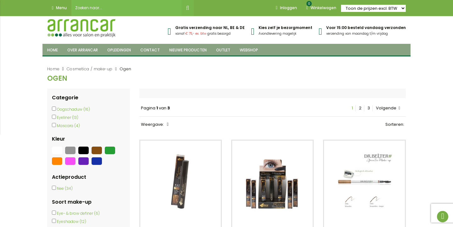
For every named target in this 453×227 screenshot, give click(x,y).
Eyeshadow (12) (71, 221)
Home (53, 69)
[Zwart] (85, 154)
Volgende (388, 108)
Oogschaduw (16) (73, 109)
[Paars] (85, 165)
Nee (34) (65, 188)
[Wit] (58, 154)
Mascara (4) (68, 125)
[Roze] (71, 165)
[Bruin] (98, 154)
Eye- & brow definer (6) (78, 213)
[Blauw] (97, 165)
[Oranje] (58, 165)
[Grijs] (71, 154)
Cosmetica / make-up (90, 69)
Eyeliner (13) (67, 117)
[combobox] (126, 8)
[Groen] (111, 154)
